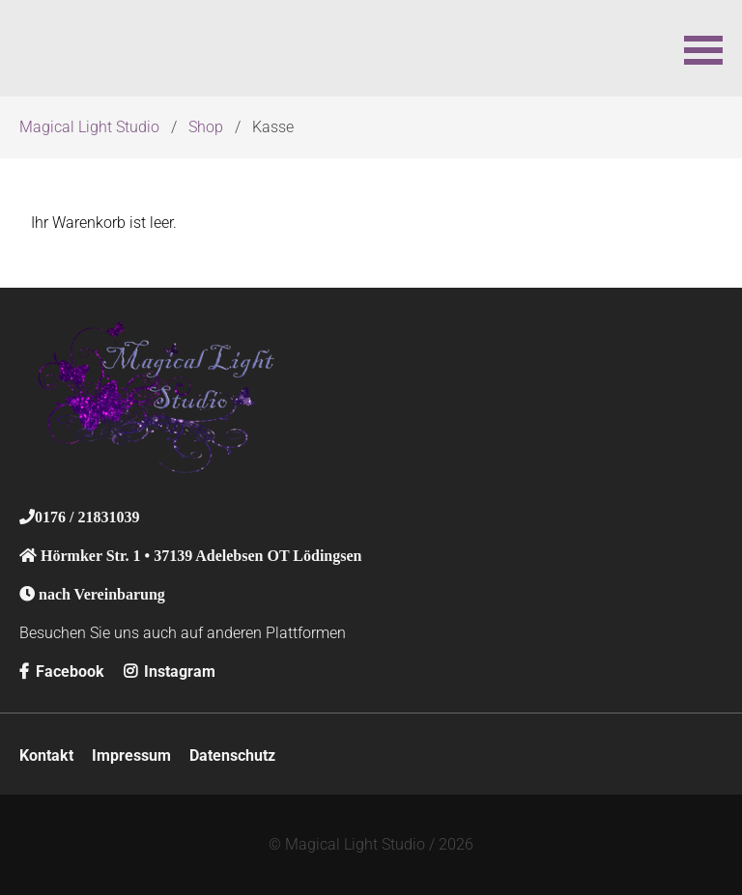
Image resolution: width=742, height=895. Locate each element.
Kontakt (46, 755)
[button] (703, 48)
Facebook (61, 671)
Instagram (169, 671)
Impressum (131, 755)
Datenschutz (232, 755)
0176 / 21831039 (87, 516)
